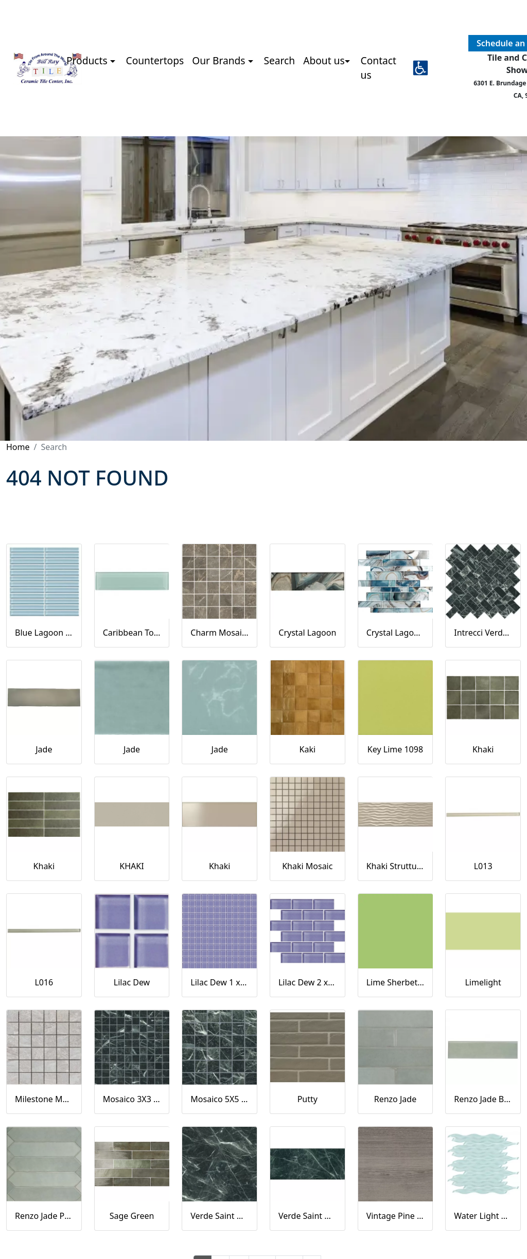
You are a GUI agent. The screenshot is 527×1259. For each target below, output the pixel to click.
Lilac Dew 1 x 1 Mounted (219, 982)
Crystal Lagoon (307, 632)
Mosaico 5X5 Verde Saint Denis (219, 1099)
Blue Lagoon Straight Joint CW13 (44, 632)
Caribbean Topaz (132, 632)
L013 (483, 866)
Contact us (378, 67)
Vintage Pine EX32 (395, 1215)
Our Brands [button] (220, 60)
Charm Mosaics (219, 632)
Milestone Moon (44, 1099)
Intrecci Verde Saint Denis (483, 632)
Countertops (155, 60)
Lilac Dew (132, 982)
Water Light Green (483, 1215)
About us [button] (324, 60)
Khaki (483, 749)
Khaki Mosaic (307, 866)
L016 (43, 982)
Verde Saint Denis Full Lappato (219, 1215)
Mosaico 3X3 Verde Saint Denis (132, 1099)
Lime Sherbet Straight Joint (395, 982)
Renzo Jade (395, 1099)
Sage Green (132, 1215)
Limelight (483, 982)
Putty (307, 1099)
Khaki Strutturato (395, 866)
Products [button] (88, 60)
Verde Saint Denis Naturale (307, 1215)
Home (18, 447)
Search (279, 60)
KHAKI (131, 866)
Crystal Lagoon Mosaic (395, 632)
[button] (420, 68)
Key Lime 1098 (395, 749)
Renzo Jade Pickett (44, 1215)
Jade (44, 749)
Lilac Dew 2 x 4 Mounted (307, 982)
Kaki (308, 749)
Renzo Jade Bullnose (483, 1099)
